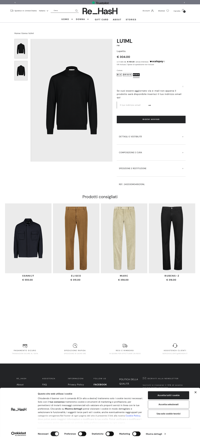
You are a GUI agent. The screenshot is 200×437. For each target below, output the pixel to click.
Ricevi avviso (151, 119)
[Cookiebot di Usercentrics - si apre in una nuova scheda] (18, 431)
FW (118, 45)
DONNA (82, 19)
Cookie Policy (132, 413)
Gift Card (102, 19)
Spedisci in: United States (26, 10)
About (117, 19)
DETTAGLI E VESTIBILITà (151, 134)
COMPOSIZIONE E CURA (151, 150)
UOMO (67, 19)
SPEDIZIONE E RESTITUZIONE (151, 166)
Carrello (180, 11)
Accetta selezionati (168, 401)
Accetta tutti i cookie (168, 392)
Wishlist (163, 11)
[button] (185, 2)
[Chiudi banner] (196, 390)
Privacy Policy (76, 384)
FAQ (44, 384)
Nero (136, 74)
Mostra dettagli (154, 431)
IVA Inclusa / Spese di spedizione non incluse (135, 64)
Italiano (43, 11)
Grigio (127, 74)
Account (148, 11)
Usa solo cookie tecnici (169, 411)
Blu (119, 74)
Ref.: (132, 184)
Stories (131, 19)
